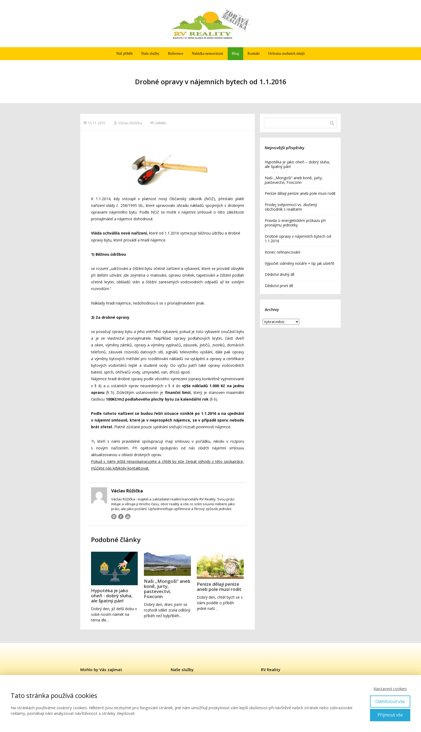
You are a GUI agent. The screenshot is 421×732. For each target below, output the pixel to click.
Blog (235, 54)
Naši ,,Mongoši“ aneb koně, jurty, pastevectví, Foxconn (294, 180)
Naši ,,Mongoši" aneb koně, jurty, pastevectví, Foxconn (167, 588)
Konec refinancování (282, 252)
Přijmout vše (390, 715)
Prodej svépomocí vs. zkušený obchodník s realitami (291, 207)
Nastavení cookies (390, 688)
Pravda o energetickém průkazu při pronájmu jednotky (295, 223)
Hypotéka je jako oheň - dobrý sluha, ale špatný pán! (112, 595)
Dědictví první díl (279, 285)
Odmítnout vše (390, 701)
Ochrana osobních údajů (286, 54)
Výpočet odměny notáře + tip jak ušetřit (299, 263)
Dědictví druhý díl (279, 274)
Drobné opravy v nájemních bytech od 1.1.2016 (298, 238)
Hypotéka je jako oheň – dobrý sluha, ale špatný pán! (297, 164)
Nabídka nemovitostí (207, 54)
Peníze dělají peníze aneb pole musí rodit (219, 586)
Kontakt (254, 54)
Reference (175, 54)
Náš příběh (124, 54)
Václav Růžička (127, 122)
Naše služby (150, 54)
